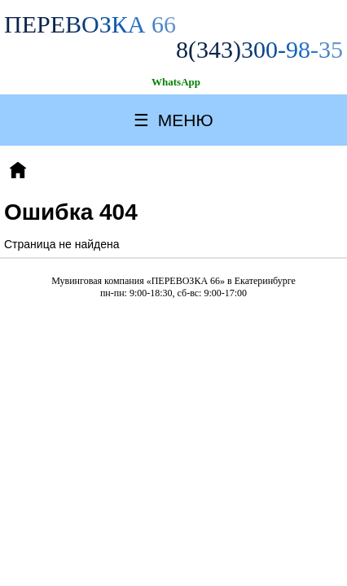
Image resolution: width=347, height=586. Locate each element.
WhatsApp (176, 82)
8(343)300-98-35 (259, 49)
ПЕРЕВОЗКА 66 (90, 24)
